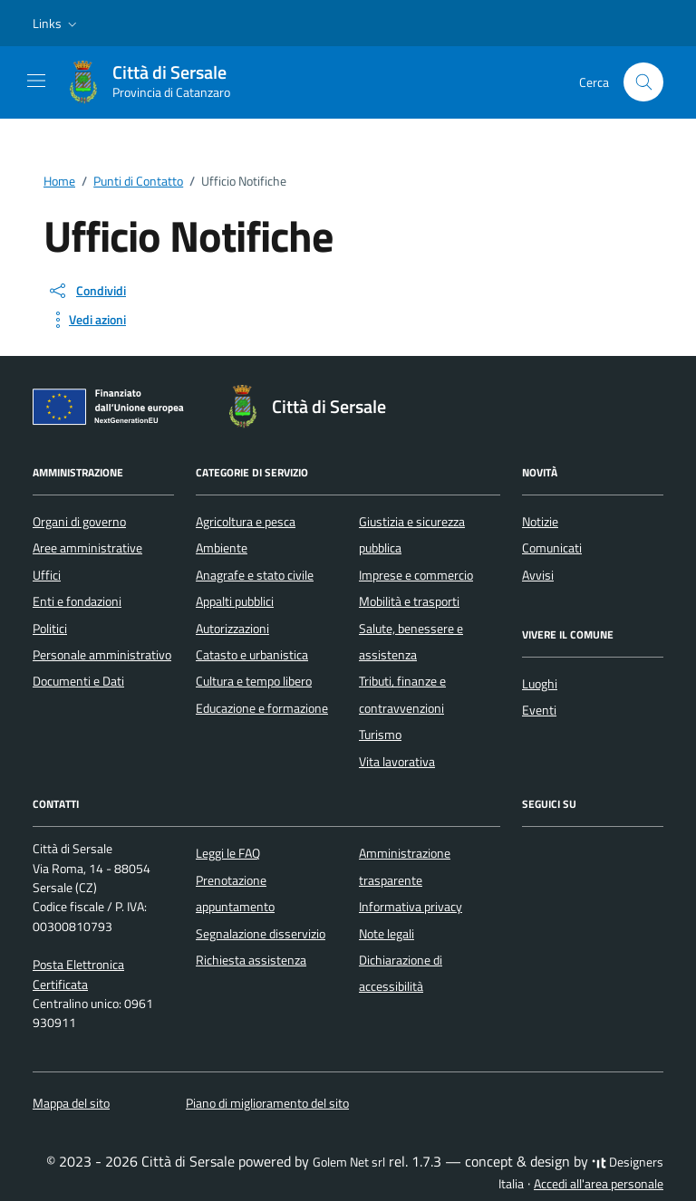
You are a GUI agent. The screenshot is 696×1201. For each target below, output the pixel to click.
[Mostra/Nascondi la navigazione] (36, 80)
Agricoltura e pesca (245, 522)
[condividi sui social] (87, 290)
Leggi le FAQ (228, 853)
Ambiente (221, 548)
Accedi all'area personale (598, 1184)
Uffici (47, 575)
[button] (57, 23)
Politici (50, 629)
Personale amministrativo (102, 655)
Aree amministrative (87, 548)
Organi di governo (79, 522)
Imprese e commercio (416, 575)
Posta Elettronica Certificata (78, 974)
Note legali (386, 934)
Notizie (540, 522)
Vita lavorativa (397, 762)
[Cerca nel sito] (643, 81)
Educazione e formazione (262, 708)
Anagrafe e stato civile (255, 575)
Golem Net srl (349, 1162)
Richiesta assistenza (251, 960)
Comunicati (552, 548)
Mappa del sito (71, 1103)
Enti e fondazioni (77, 601)
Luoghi (539, 684)
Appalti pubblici (235, 601)
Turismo (380, 735)
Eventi (539, 710)
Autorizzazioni (232, 629)
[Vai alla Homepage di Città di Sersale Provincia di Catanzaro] (157, 82)
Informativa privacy (410, 907)
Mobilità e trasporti (409, 601)
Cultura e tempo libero (254, 681)
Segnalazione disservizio (260, 934)
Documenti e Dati (78, 681)
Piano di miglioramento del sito (267, 1103)
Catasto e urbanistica (252, 655)
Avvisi (538, 575)
